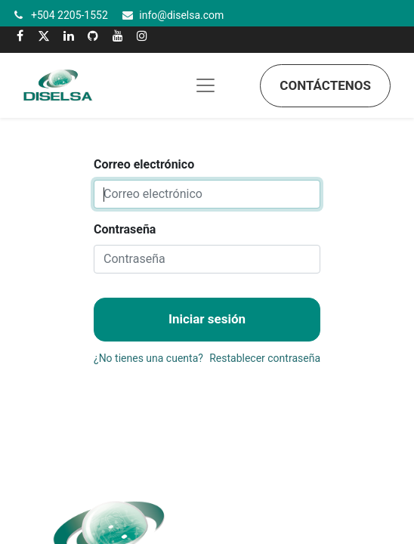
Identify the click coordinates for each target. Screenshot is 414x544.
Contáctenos (325, 85)
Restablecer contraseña (264, 358)
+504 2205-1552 (69, 15)
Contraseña (125, 229)
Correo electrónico (144, 164)
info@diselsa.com (181, 15)
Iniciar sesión (207, 318)
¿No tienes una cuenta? (148, 358)
